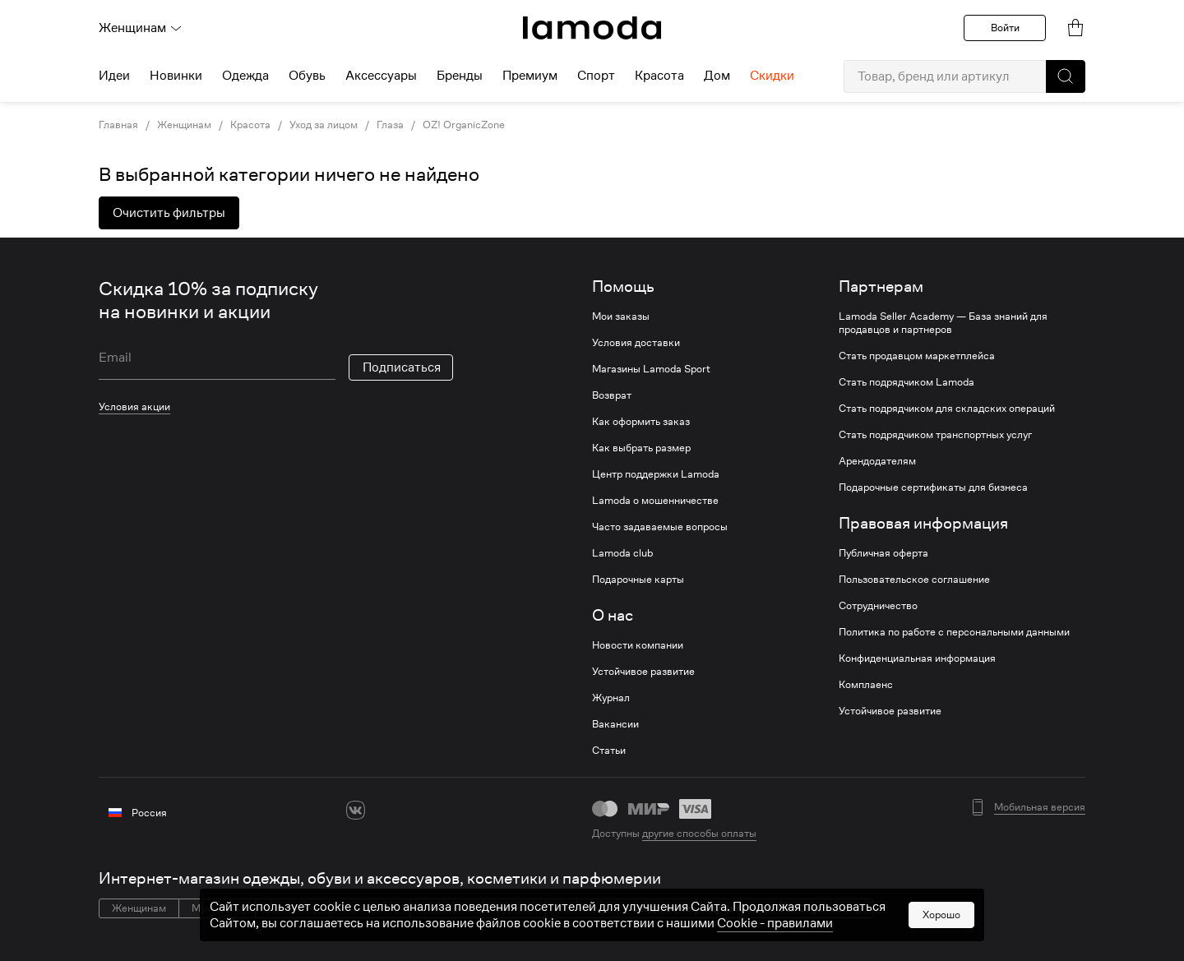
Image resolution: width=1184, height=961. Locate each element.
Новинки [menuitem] (176, 75)
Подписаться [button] (402, 367)
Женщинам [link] (184, 125)
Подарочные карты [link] (638, 579)
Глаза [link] (390, 125)
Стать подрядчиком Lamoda (906, 382)
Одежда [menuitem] (245, 75)
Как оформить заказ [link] (641, 421)
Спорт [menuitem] (596, 75)
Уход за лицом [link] (323, 125)
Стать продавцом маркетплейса (917, 356)
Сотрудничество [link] (878, 605)
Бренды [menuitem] (460, 75)
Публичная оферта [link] (883, 553)
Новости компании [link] (637, 645)
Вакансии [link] (615, 724)
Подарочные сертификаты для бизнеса (933, 487)
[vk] (355, 810)
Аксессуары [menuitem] (381, 75)
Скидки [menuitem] (772, 75)
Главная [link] (118, 125)
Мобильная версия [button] (1039, 807)
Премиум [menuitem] (529, 75)
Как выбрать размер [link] (641, 448)
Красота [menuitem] (659, 75)
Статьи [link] (609, 750)
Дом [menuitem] (717, 75)
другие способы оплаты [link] (699, 833)
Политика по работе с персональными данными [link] (954, 632)
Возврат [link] (611, 395)
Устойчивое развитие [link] (643, 671)
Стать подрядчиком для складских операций (947, 408)
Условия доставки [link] (636, 342)
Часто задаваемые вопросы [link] (660, 527)
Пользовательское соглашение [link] (914, 579)
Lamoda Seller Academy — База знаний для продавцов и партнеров (943, 323)
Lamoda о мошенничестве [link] (655, 500)
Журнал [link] (611, 698)
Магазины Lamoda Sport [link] (651, 369)
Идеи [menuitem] (114, 75)
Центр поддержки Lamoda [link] (655, 474)
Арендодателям (877, 461)
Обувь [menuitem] (307, 75)
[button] (1065, 76)
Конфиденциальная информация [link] (917, 658)
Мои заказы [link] (621, 316)
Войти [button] (1005, 28)
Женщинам (141, 28)
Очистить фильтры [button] (169, 213)
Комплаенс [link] (866, 684)
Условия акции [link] (134, 407)
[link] (592, 27)
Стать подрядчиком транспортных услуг (935, 434)
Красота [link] (250, 125)
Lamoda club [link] (622, 553)
